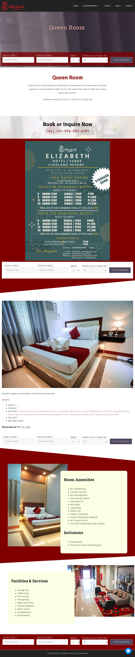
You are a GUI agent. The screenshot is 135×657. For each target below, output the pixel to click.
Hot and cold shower (39, 414)
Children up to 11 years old (94, 55)
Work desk (114, 414)
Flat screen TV (105, 411)
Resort (108, 6)
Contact (129, 6)
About (118, 6)
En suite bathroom (89, 411)
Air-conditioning (42, 411)
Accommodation (92, 6)
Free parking (119, 411)
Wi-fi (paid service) (99, 414)
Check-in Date (9, 55)
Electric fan (75, 411)
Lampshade (55, 414)
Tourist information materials (76, 414)
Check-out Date (44, 55)
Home (75, 6)
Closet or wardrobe (60, 411)
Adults (73, 55)
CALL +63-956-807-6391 (67, 131)
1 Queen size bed (26, 411)
